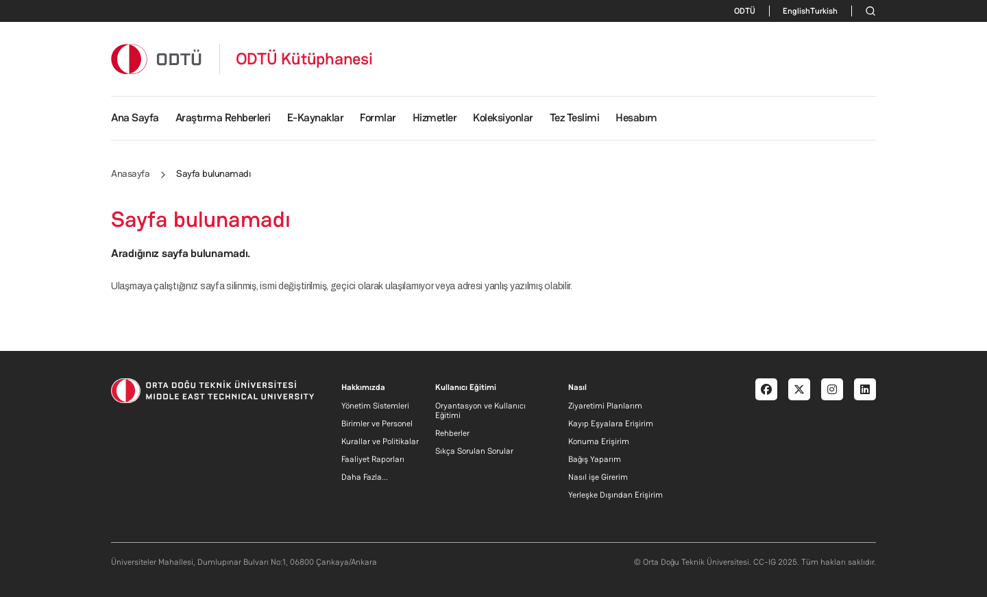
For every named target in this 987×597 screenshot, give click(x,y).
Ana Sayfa (135, 117)
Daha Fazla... (364, 477)
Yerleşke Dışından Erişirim (615, 494)
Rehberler (452, 433)
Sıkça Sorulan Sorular (474, 451)
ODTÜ (744, 10)
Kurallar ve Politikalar (380, 441)
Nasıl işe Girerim (598, 477)
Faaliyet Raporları (372, 459)
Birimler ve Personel (377, 423)
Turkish (824, 10)
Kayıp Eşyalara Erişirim (610, 423)
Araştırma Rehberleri (223, 117)
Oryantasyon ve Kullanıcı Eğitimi (480, 410)
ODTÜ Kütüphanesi (304, 59)
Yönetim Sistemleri (375, 405)
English (796, 10)
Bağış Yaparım (594, 459)
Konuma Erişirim (598, 441)
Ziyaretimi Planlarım (605, 405)
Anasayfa (130, 173)
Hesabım (636, 117)
